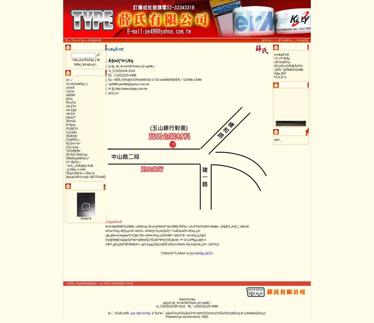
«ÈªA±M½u (284, 40)
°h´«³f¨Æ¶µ (282, 58)
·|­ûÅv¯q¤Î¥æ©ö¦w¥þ (288, 69)
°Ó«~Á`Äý (77, 40)
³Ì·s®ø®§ (302, 40)
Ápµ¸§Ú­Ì (280, 73)
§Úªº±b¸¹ (267, 40)
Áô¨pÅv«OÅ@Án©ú (288, 66)
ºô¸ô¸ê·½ (280, 77)
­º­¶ (66, 40)
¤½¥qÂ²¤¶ (94, 40)
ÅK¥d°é (85, 218)
